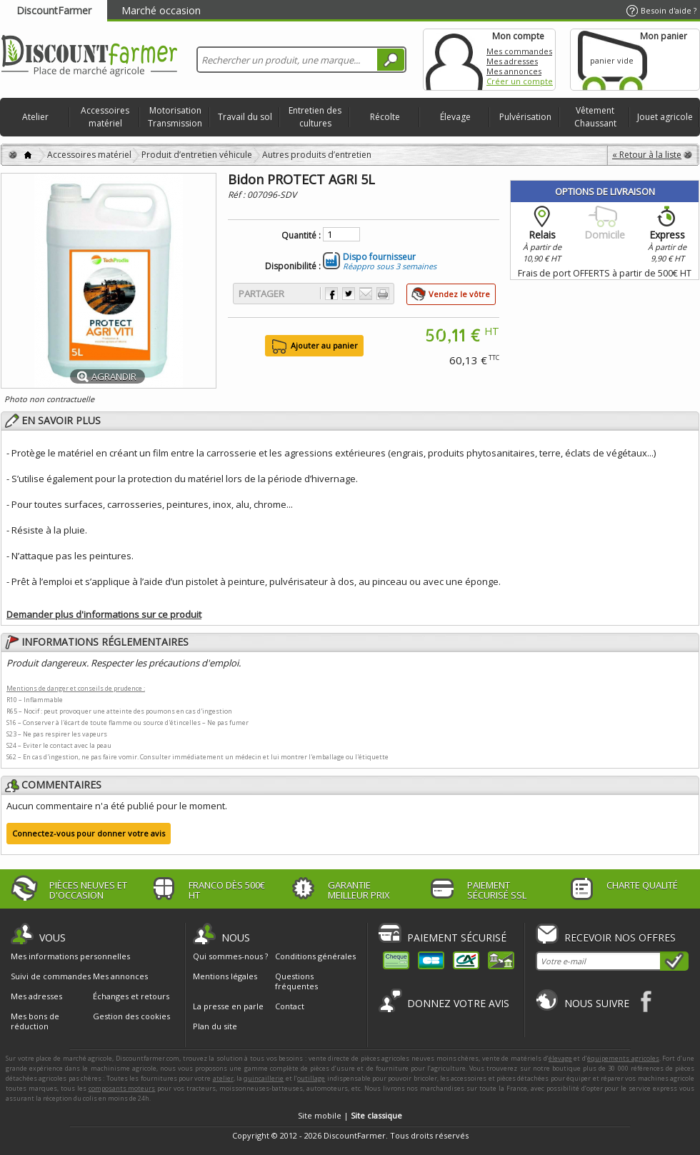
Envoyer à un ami (365, 293)
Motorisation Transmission (175, 116)
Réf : (237, 195)
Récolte (385, 117)
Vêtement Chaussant (595, 116)
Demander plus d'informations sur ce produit (103, 614)
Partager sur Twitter (348, 293)
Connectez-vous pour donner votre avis (88, 833)
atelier (223, 1078)
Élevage (455, 117)
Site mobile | (350, 1115)
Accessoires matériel (105, 116)
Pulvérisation (525, 117)
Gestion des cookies (131, 1016)
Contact (289, 1006)
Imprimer (382, 293)
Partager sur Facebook (331, 293)
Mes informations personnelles (70, 956)
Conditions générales (315, 956)
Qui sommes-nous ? (230, 956)
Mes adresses (512, 61)
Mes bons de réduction (35, 1021)
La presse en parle (228, 1006)
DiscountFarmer (53, 10)
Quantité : (301, 235)
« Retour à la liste (646, 155)
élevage (560, 1058)
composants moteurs (122, 1088)
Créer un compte (519, 81)
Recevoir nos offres (620, 937)
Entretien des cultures (315, 116)
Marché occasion (161, 10)
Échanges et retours (131, 996)
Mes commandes (519, 51)
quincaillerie (264, 1078)
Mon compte (454, 59)
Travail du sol (245, 117)
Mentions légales (225, 976)
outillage (311, 1078)
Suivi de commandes (51, 976)
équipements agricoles (623, 1058)
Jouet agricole (665, 117)
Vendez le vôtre (459, 294)
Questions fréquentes (296, 981)
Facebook (646, 1001)
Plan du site (215, 1026)
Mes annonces (513, 71)
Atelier (35, 117)
